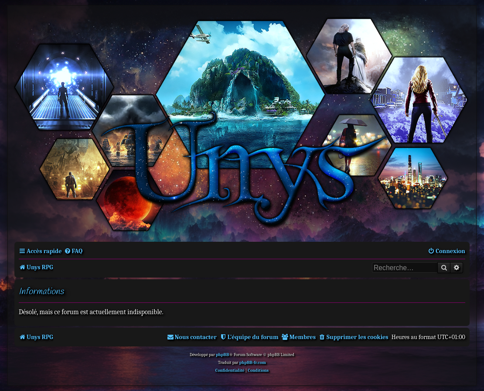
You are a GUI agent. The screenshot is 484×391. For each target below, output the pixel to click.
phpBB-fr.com (252, 362)
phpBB (222, 354)
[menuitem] (73, 251)
